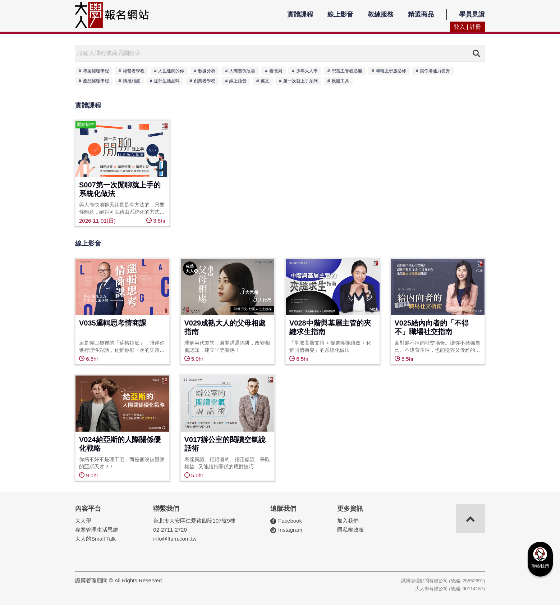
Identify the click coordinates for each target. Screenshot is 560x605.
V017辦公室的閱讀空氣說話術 (225, 444)
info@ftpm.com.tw (174, 539)
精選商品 (421, 14)
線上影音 (340, 14)
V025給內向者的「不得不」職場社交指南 (432, 327)
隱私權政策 (350, 530)
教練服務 (381, 14)
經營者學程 (133, 70)
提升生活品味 (167, 80)
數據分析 (206, 70)
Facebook (290, 521)
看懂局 (275, 70)
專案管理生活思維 (96, 530)
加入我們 (348, 521)
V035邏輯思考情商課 (112, 323)
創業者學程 (204, 80)
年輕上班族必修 (391, 70)
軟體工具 (340, 80)
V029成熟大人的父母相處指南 (225, 327)
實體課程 (300, 14)
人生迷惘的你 (171, 70)
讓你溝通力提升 (435, 70)
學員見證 (472, 14)
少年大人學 (307, 70)
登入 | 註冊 (467, 27)
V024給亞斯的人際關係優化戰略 (120, 444)
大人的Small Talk (95, 539)
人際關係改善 (242, 70)
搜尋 (476, 53)
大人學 (83, 521)
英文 (265, 80)
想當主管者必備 (347, 70)
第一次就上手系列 (300, 80)
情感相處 (131, 80)
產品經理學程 (96, 80)
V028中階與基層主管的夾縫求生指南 (330, 327)
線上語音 (238, 80)
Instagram (290, 530)
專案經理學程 (96, 70)
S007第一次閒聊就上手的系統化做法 (120, 189)
